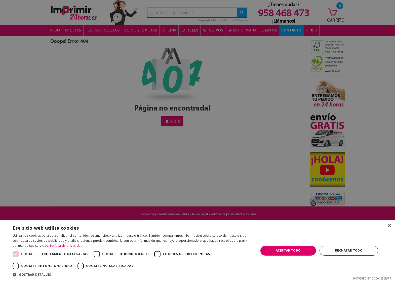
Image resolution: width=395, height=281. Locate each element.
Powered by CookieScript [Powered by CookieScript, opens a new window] (372, 278)
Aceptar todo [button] (288, 250)
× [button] (389, 226)
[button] (132, 274)
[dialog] (197, 140)
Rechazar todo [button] (349, 250)
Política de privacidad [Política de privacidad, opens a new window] (66, 245)
